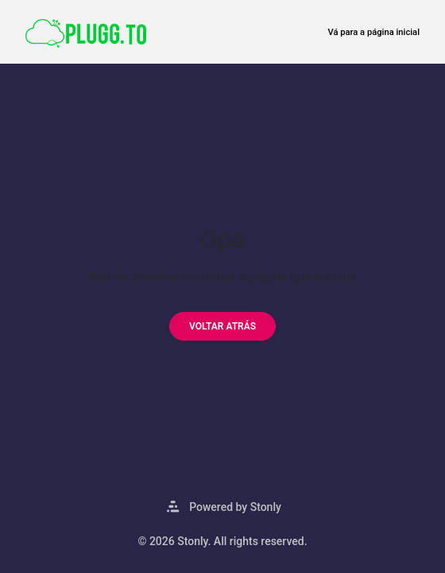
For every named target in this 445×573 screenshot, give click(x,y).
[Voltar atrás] (222, 326)
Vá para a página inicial (373, 32)
